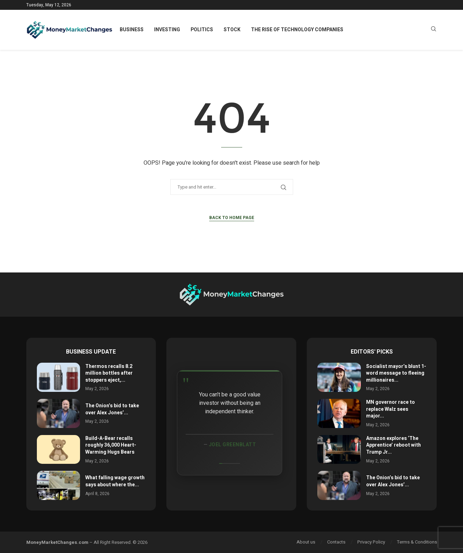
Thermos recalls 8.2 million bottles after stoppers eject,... (109, 373)
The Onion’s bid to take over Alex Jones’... (112, 409)
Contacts (336, 542)
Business (132, 29)
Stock (232, 29)
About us (306, 542)
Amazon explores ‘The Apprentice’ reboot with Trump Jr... (393, 445)
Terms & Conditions (417, 542)
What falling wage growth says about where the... (115, 481)
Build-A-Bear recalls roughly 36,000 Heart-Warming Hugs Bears (110, 445)
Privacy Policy (371, 542)
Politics (202, 29)
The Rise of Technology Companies (297, 29)
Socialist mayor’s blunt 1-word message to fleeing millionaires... (396, 373)
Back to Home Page (231, 218)
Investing (167, 29)
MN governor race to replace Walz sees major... (390, 409)
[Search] (433, 30)
